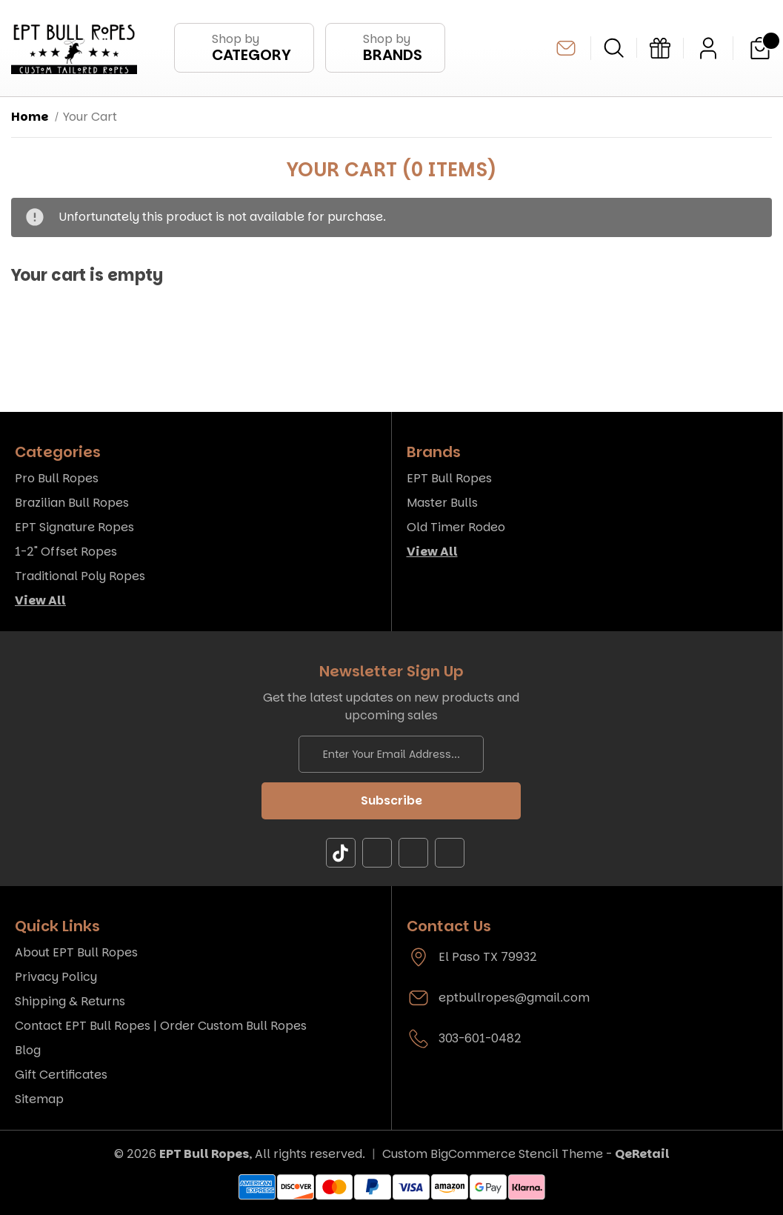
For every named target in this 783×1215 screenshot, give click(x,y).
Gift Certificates (61, 1074)
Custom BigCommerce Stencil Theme (492, 1153)
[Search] (614, 48)
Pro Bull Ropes (57, 478)
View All (40, 600)
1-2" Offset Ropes (66, 551)
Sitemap (39, 1099)
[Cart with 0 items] (760, 48)
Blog (28, 1050)
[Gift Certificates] (660, 48)
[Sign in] (708, 48)
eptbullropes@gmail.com (566, 48)
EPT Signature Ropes (74, 527)
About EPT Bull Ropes (76, 952)
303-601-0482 (480, 1038)
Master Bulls (442, 502)
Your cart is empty (87, 275)
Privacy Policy (56, 976)
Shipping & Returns (70, 1001)
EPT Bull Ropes (449, 478)
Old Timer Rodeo (456, 527)
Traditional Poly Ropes (80, 576)
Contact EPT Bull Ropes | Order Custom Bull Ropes (161, 1025)
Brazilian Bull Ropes (72, 502)
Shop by (251, 47)
